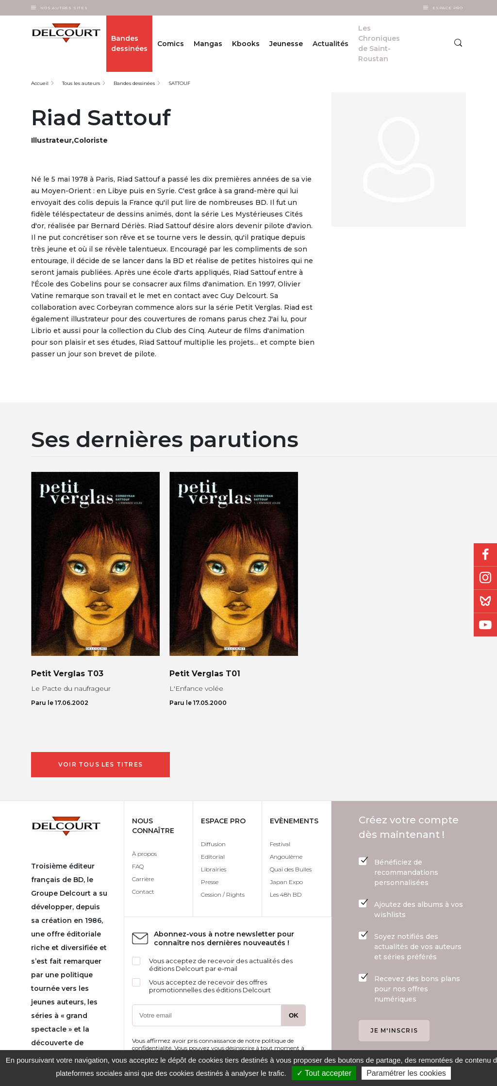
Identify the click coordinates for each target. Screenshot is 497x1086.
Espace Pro (447, 7)
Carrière (143, 879)
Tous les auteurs (81, 83)
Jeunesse (286, 43)
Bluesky (485, 601)
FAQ (138, 866)
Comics (170, 43)
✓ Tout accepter (324, 1073)
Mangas (208, 43)
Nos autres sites (64, 7)
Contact (143, 891)
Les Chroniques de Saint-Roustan (379, 43)
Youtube (485, 624)
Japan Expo (286, 882)
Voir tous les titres (100, 764)
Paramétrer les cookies (406, 1073)
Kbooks (246, 43)
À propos (144, 853)
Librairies (213, 869)
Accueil (40, 83)
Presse (209, 882)
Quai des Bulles (291, 869)
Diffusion (213, 844)
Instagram (485, 578)
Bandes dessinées (129, 43)
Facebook (485, 555)
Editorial (213, 856)
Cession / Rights (223, 894)
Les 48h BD (285, 894)
